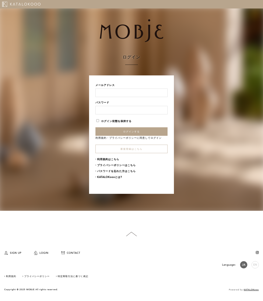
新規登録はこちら (131, 149)
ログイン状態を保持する (114, 121)
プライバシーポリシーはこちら (116, 165)
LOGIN (41, 253)
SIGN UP (12, 253)
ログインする (131, 131)
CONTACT (70, 252)
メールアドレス (105, 85)
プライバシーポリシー (123, 137)
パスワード (102, 102)
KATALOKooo (251, 290)
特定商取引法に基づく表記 (73, 276)
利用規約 (100, 137)
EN (255, 264)
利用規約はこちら (108, 159)
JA (243, 264)
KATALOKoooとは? (109, 177)
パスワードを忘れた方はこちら (116, 171)
